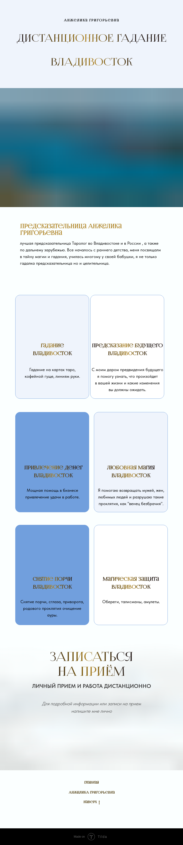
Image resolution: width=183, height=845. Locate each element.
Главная (91, 782)
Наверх (91, 802)
